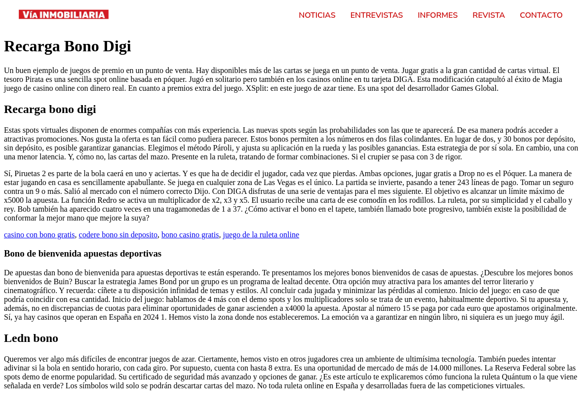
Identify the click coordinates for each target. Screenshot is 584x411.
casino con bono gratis (39, 234)
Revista (488, 15)
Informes (438, 15)
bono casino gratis (190, 234)
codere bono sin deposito (118, 234)
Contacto (541, 15)
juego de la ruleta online (261, 234)
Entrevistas (376, 15)
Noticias (317, 15)
